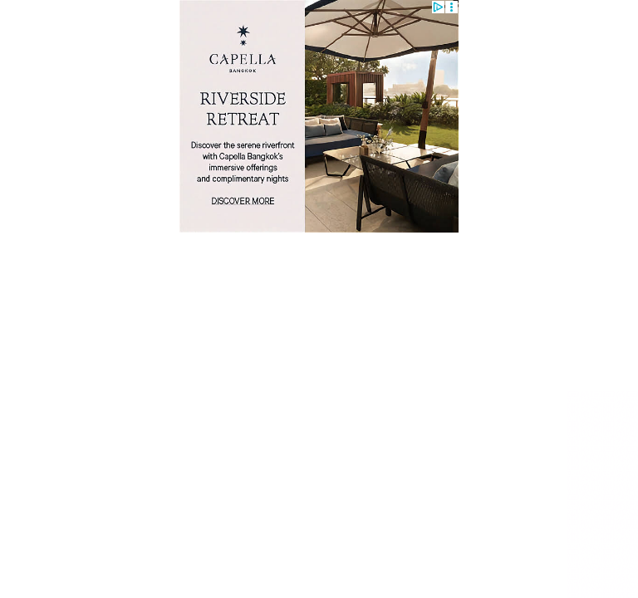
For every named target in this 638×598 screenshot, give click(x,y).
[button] (451, 7)
